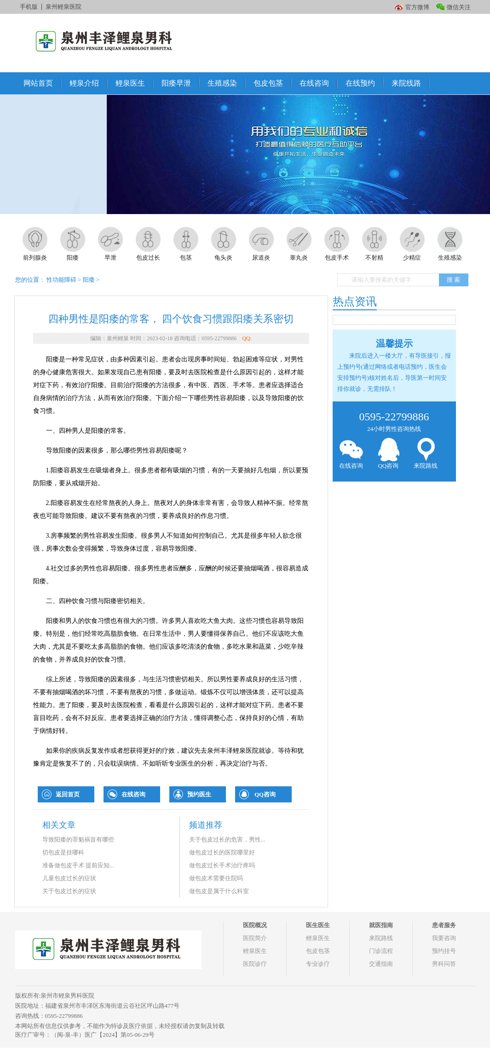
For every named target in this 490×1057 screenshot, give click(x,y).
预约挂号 (444, 950)
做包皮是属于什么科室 (219, 891)
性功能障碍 (61, 279)
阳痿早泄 (176, 83)
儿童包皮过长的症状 (69, 878)
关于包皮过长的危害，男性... (227, 839)
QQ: (247, 338)
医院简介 (255, 938)
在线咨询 (314, 83)
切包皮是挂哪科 (63, 852)
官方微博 (417, 7)
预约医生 (199, 794)
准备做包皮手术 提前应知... (78, 865)
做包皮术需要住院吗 (216, 878)
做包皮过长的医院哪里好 (222, 852)
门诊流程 (381, 950)
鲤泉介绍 (84, 83)
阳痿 (89, 279)
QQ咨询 (265, 794)
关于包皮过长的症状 (69, 891)
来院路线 (425, 453)
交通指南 (381, 963)
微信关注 (459, 7)
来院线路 (406, 83)
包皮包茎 (268, 83)
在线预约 (360, 83)
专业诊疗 (318, 963)
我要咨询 (444, 938)
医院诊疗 (255, 963)
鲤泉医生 (130, 83)
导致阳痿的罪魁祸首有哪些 (78, 839)
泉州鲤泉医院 (63, 6)
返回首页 (68, 794)
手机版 (29, 6)
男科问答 (444, 963)
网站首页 (38, 83)
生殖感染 (222, 83)
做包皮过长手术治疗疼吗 (222, 865)
